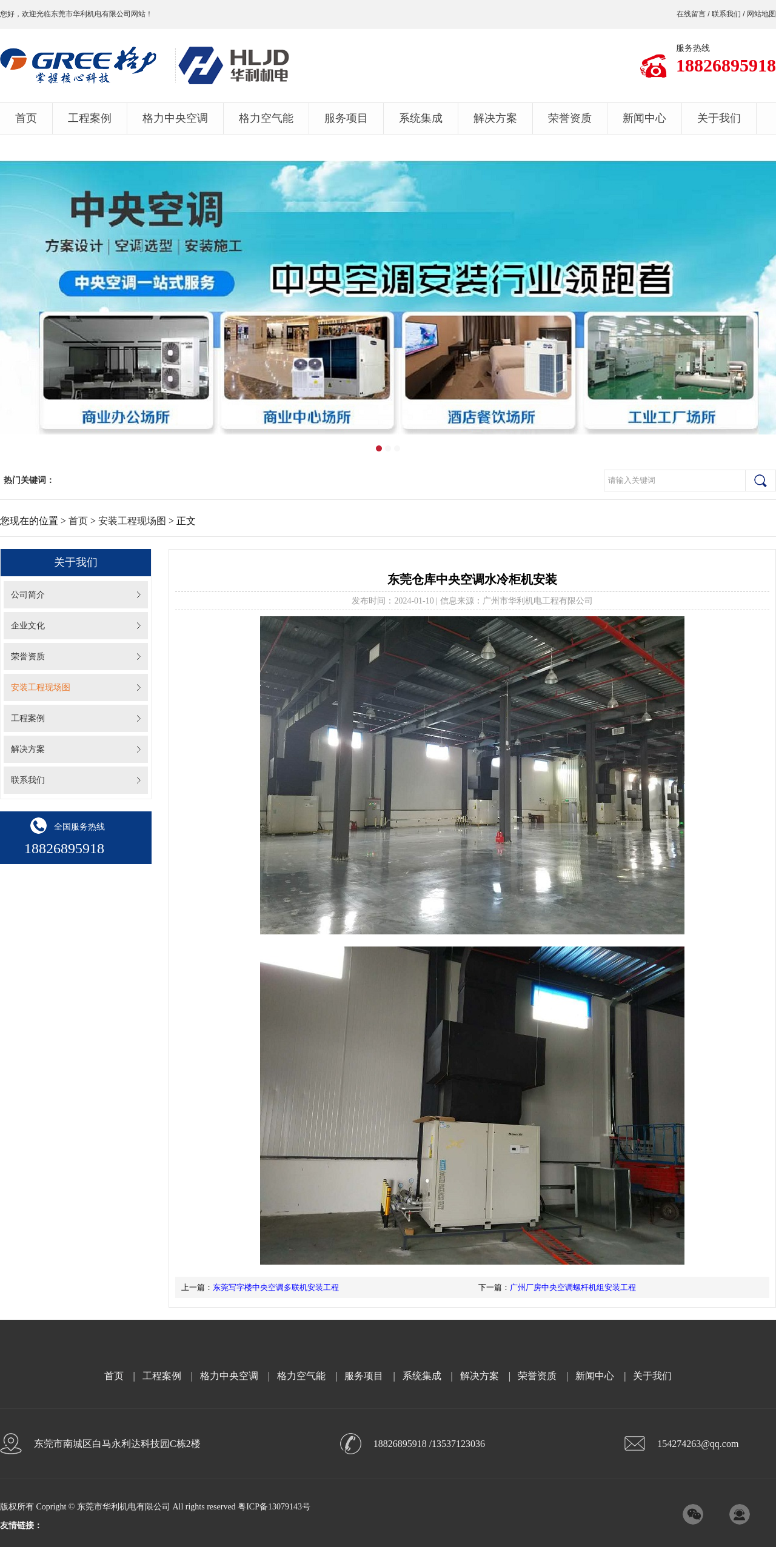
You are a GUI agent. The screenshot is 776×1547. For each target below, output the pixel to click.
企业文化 (28, 625)
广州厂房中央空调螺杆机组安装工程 (573, 1287)
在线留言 (691, 14)
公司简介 (28, 594)
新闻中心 (644, 118)
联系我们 (726, 14)
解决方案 (495, 118)
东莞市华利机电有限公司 (91, 14)
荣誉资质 (570, 118)
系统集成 (421, 118)
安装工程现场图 (132, 521)
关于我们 (719, 118)
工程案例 (90, 118)
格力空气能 (266, 118)
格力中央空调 (175, 118)
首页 (26, 118)
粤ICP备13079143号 (274, 1506)
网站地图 (761, 14)
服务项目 (346, 118)
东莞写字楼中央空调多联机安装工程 (276, 1287)
